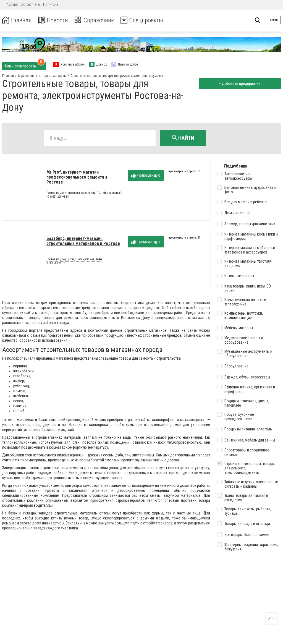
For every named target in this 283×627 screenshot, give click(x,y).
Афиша (12, 4)
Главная (17, 20)
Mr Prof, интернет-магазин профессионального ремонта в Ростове (77, 177)
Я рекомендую (145, 175)
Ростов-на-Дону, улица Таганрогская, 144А (74, 260)
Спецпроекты (147, 20)
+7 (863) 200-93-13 (57, 197)
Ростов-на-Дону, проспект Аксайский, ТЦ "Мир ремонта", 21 (85, 193)
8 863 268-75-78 (55, 263)
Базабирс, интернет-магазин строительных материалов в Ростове (83, 241)
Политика (50, 4)
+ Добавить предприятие (239, 83)
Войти (274, 20)
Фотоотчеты (30, 4)
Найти (183, 138)
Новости (54, 20)
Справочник (97, 20)
